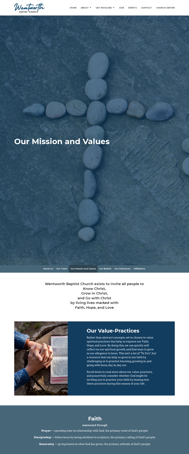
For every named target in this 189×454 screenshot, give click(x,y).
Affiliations (139, 268)
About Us (48, 268)
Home (73, 7)
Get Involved (105, 7)
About (86, 7)
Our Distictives (122, 268)
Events (132, 7)
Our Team (61, 268)
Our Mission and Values (83, 268)
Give (121, 7)
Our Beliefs (105, 268)
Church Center (165, 7)
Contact (146, 7)
